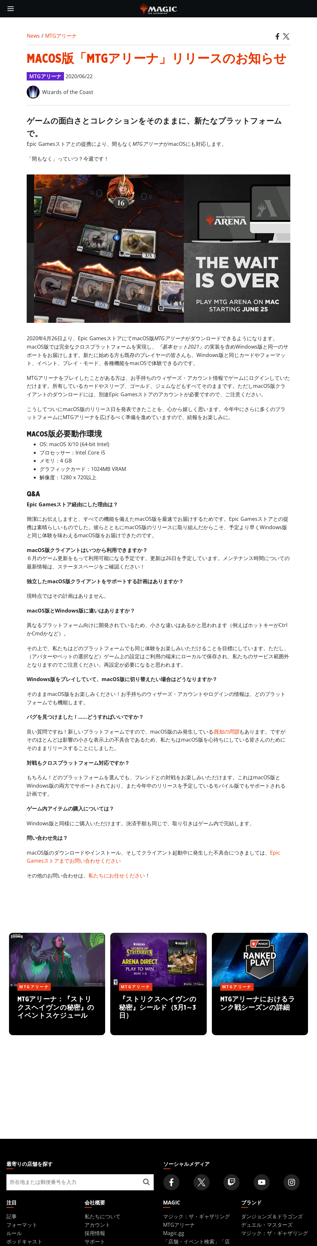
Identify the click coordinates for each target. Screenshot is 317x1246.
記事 (11, 1216)
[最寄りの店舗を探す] (146, 1182)
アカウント (97, 1224)
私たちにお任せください (116, 875)
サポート (95, 1241)
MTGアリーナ (61, 35)
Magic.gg (173, 1233)
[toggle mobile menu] (10, 9)
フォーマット (21, 1224)
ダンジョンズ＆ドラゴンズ (272, 1216)
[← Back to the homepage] (158, 8)
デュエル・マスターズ (267, 1224)
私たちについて (103, 1216)
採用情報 (95, 1233)
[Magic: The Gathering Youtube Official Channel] (262, 1182)
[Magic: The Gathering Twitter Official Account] (202, 1182)
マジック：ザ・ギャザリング (196, 1216)
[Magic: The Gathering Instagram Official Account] (292, 1182)
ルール (14, 1233)
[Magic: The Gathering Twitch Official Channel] (231, 1182)
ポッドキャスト (24, 1241)
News (33, 35)
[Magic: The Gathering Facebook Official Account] (171, 1182)
